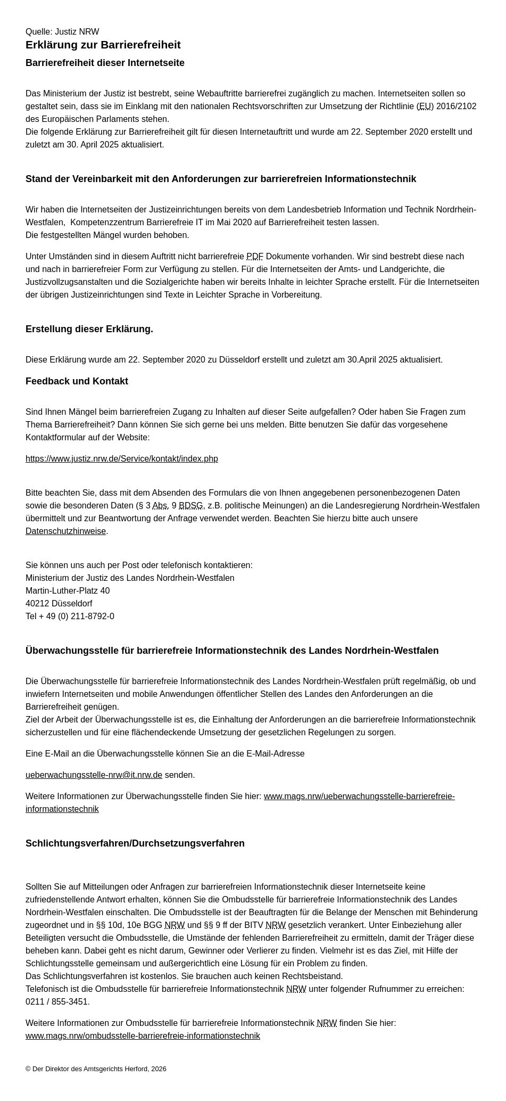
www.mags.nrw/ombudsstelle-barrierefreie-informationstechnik (143, 1035)
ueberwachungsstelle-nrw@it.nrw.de (94, 774)
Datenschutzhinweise (66, 531)
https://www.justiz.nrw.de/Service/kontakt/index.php (122, 458)
